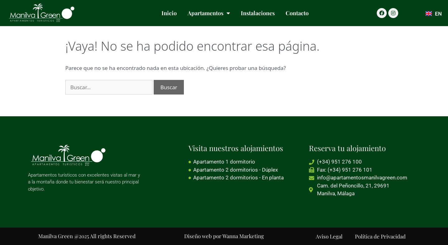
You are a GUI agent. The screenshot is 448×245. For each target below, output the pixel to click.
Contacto (297, 13)
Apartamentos (209, 13)
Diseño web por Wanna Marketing (224, 236)
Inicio (169, 13)
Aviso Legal (329, 236)
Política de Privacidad (380, 236)
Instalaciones (258, 13)
